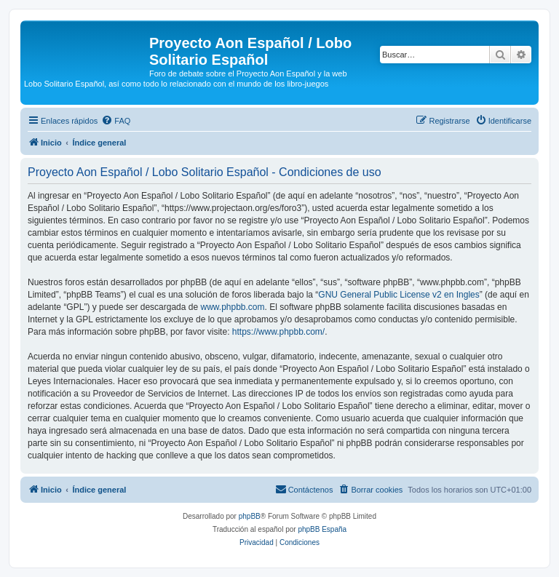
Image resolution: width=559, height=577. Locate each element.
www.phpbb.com (232, 307)
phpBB (250, 516)
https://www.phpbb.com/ (278, 332)
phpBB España (322, 529)
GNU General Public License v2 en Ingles (398, 295)
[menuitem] (115, 121)
